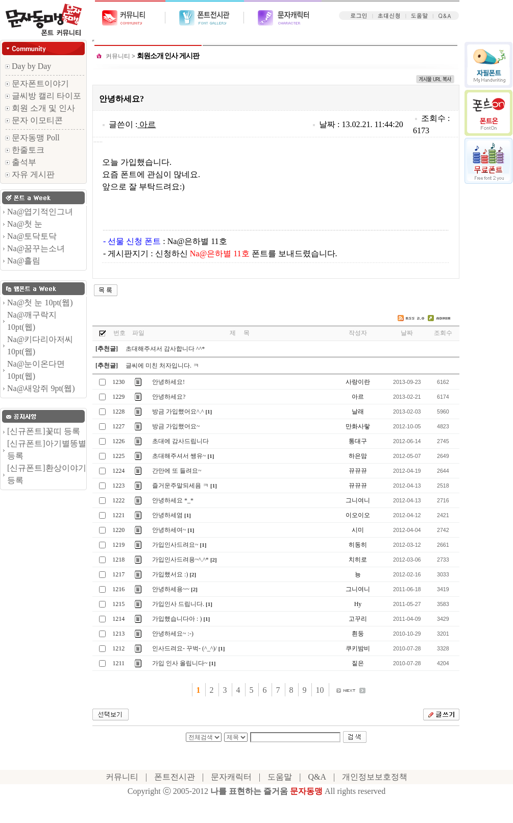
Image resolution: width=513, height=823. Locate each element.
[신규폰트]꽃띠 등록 (43, 431)
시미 (358, 530)
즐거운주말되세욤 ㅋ (180, 485)
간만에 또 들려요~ (177, 470)
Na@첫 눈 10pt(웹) (40, 302)
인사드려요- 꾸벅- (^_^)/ (184, 648)
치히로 (358, 559)
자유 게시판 (30, 174)
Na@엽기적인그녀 (40, 211)
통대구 (358, 441)
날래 (358, 411)
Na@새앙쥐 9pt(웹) (41, 388)
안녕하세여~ (169, 530)
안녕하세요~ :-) (172, 633)
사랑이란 (358, 381)
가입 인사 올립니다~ (180, 663)
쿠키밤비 (358, 648)
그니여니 (358, 500)
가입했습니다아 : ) (177, 618)
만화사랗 (358, 426)
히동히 (358, 544)
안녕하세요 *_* (172, 500)
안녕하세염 (167, 515)
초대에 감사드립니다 (180, 441)
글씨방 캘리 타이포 (43, 95)
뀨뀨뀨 (358, 470)
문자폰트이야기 (37, 83)
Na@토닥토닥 (32, 236)
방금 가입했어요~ (176, 426)
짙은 (358, 663)
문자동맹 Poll (32, 137)
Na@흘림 (23, 260)
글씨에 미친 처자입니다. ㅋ (162, 365)
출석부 (20, 162)
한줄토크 (24, 150)
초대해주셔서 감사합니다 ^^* (165, 348)
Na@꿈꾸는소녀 (36, 248)
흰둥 (358, 633)
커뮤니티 (118, 56)
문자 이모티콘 (34, 120)
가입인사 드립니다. (178, 604)
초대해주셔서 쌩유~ (179, 455)
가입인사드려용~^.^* (180, 559)
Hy (358, 604)
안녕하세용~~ (170, 589)
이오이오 (358, 515)
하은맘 (358, 455)
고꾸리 (358, 618)
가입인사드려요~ (175, 544)
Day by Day (28, 66)
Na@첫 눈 (24, 224)
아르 (147, 124)
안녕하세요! (168, 381)
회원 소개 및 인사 (40, 108)
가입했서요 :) (170, 574)
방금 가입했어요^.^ (178, 411)
